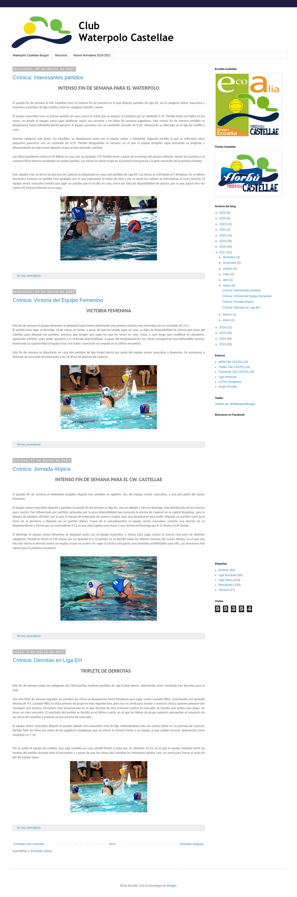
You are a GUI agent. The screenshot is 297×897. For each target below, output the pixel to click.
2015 (223, 333)
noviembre (230, 263)
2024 (223, 218)
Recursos (61, 55)
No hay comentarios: (29, 275)
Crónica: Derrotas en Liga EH (47, 660)
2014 (223, 338)
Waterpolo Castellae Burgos (31, 55)
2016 (223, 327)
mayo (227, 274)
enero (227, 320)
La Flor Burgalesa (230, 381)
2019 (223, 241)
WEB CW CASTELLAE (233, 362)
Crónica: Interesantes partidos (48, 77)
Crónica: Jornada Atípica (42, 469)
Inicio (112, 844)
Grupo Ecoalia (228, 386)
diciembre (229, 257)
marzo (227, 285)
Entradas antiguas (192, 844)
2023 (223, 224)
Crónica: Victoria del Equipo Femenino (58, 300)
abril (226, 280)
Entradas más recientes (29, 844)
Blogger (172, 885)
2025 (223, 212)
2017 (223, 252)
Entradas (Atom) (41, 851)
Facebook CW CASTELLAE (237, 372)
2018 (223, 246)
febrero (228, 314)
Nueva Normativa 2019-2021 (92, 55)
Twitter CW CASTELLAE (234, 367)
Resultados (226, 585)
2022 (223, 229)
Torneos (224, 590)
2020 (223, 235)
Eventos (224, 570)
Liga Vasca (226, 580)
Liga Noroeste (228, 377)
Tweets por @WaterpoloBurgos (235, 404)
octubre (228, 268)
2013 (223, 344)
